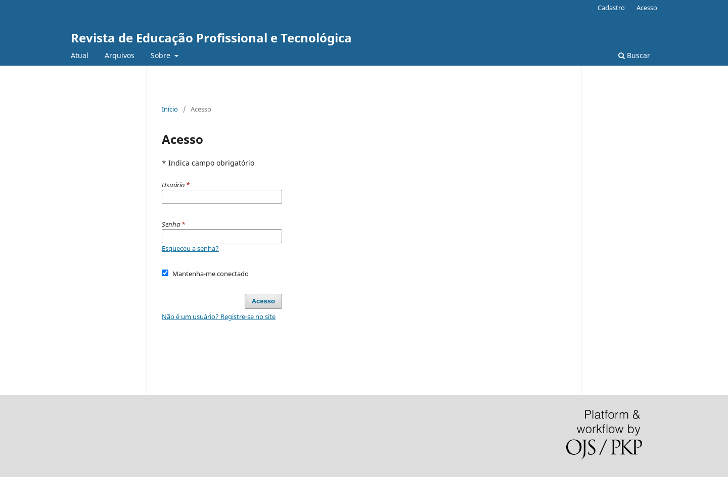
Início (170, 109)
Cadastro (611, 7)
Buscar (634, 55)
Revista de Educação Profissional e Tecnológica (211, 37)
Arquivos (119, 55)
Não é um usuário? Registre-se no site (219, 316)
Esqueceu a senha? (190, 248)
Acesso (646, 7)
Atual (79, 55)
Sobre (161, 55)
